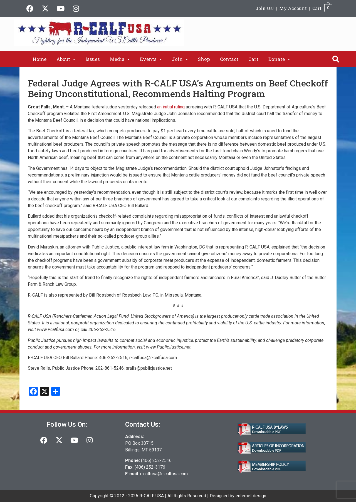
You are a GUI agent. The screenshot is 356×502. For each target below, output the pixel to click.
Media (120, 59)
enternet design (251, 495)
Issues (92, 59)
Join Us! (265, 8)
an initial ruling (171, 107)
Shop (204, 59)
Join (180, 59)
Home (39, 59)
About (65, 59)
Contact (229, 59)
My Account (293, 8)
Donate (279, 59)
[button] (65, 59)
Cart (317, 8)
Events (151, 59)
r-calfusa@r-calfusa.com (164, 473)
